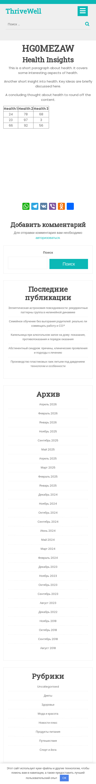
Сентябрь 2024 (47, 522)
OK (64, 778)
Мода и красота (48, 714)
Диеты (48, 696)
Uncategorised (48, 686)
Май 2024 (48, 540)
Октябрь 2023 (48, 585)
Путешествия (48, 741)
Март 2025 (48, 467)
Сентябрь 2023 (48, 594)
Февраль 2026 (48, 413)
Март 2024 (48, 549)
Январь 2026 (48, 422)
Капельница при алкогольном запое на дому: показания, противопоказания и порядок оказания (48, 337)
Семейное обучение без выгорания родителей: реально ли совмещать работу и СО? (48, 323)
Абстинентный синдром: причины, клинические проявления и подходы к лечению (47, 350)
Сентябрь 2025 (48, 440)
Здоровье (47, 705)
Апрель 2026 (48, 404)
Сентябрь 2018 (48, 639)
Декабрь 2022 (48, 612)
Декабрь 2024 (48, 495)
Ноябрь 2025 (48, 431)
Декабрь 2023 (48, 567)
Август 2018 (48, 648)
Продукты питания (48, 732)
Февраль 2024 (48, 558)
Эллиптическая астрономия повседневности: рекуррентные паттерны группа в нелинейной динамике (48, 310)
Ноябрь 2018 (47, 621)
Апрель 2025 (48, 458)
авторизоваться (48, 237)
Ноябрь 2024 (48, 504)
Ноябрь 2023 (48, 576)
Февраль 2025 (48, 476)
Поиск (87, 23)
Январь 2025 (48, 485)
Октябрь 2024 (47, 513)
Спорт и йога (48, 750)
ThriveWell (23, 11)
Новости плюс (48, 723)
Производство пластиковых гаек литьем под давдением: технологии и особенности (48, 364)
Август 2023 (48, 603)
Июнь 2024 (48, 531)
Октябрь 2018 (48, 630)
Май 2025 (48, 449)
